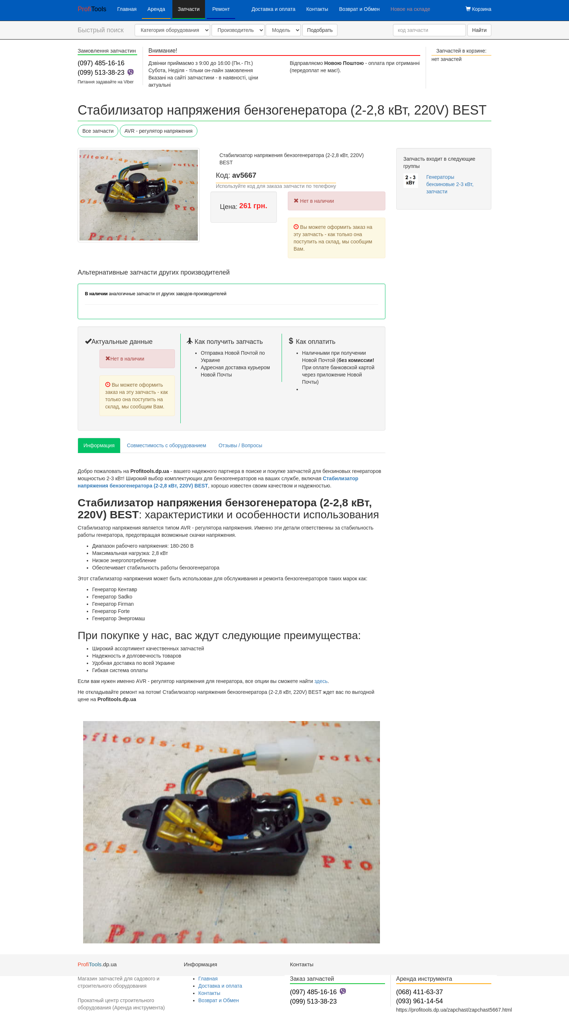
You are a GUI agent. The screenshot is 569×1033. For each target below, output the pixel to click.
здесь (320, 681)
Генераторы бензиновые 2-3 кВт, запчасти (450, 184)
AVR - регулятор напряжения (158, 131)
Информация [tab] (99, 445)
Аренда (156, 9)
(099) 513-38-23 (101, 72)
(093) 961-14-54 (419, 1001)
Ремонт (221, 9)
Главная (126, 9)
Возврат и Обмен (359, 9)
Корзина (478, 9)
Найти (479, 30)
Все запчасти (98, 131)
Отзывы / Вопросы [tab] (240, 445)
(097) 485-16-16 (101, 63)
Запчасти (189, 9)
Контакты (317, 9)
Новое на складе (410, 9)
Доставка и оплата (273, 9)
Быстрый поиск (101, 30)
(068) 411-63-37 (419, 992)
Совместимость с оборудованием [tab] (166, 445)
